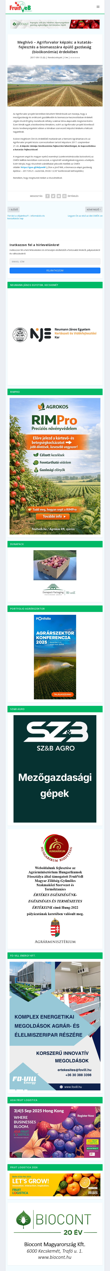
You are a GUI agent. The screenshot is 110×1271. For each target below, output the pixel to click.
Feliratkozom (54, 270)
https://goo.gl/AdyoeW (33, 167)
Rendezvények (55, 57)
